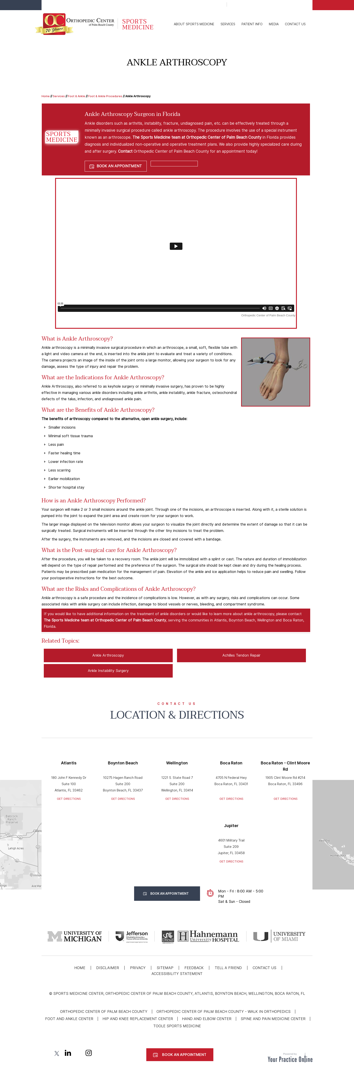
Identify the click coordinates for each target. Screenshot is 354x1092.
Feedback (194, 968)
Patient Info (252, 24)
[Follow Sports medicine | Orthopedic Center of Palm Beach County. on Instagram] (89, 1054)
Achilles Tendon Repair (241, 655)
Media (274, 24)
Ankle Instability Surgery (108, 671)
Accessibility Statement (177, 974)
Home (46, 96)
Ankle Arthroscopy (108, 655)
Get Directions (69, 798)
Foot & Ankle (76, 96)
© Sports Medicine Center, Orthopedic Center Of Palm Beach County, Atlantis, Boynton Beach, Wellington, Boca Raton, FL (177, 993)
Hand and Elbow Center (206, 1019)
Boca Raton (231, 763)
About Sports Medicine (194, 24)
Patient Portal (251, 5)
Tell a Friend (228, 968)
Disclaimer (107, 968)
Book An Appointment (294, 5)
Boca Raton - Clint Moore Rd (285, 766)
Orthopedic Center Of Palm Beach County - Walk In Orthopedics (223, 1011)
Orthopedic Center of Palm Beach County (103, 1011)
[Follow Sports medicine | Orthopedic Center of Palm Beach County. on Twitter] (57, 1054)
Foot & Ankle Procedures (105, 96)
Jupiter (231, 825)
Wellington (177, 763)
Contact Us (295, 24)
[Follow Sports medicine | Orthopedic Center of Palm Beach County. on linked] (67, 1054)
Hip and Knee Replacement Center (137, 1019)
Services (228, 24)
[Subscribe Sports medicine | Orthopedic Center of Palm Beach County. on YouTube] (78, 1054)
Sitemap (165, 968)
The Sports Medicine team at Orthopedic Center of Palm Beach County (197, 137)
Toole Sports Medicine (177, 1026)
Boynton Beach (123, 763)
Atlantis (69, 763)
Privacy (138, 968)
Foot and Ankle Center (69, 1019)
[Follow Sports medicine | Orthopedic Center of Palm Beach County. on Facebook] (46, 1054)
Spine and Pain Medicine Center (273, 1019)
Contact (125, 151)
